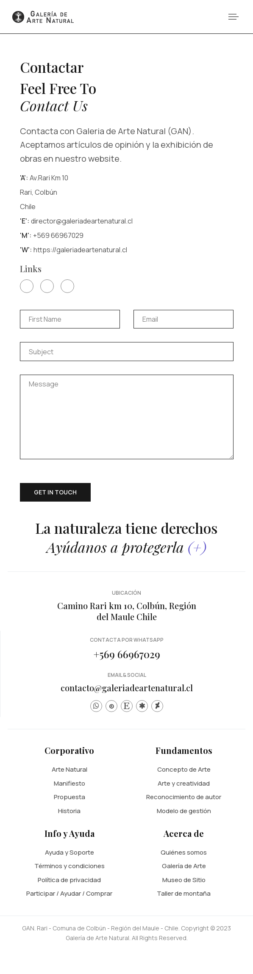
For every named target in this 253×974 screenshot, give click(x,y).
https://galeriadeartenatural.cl (80, 249)
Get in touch (55, 492)
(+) (197, 547)
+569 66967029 (126, 654)
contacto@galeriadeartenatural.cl (127, 687)
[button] (233, 17)
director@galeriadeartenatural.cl (82, 221)
